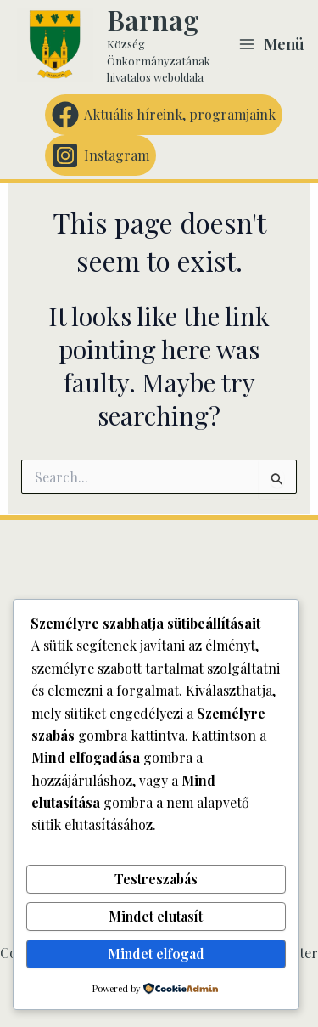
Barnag (153, 19)
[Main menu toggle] (271, 44)
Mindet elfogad (156, 953)
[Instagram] (100, 155)
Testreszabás (156, 879)
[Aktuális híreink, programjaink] (163, 114)
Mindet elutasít (156, 916)
